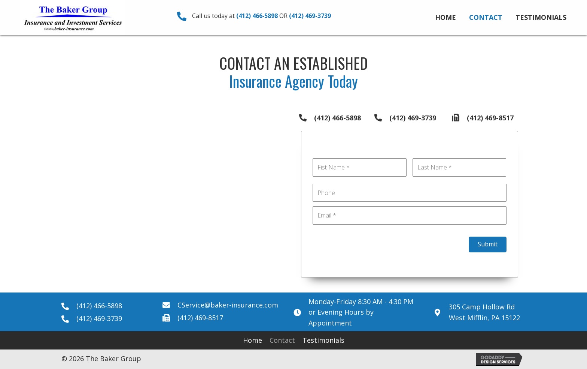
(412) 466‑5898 (257, 16)
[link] (445, 17)
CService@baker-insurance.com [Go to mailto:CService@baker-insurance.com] (227, 304)
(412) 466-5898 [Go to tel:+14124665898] (337, 117)
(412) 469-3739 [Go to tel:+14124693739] (412, 117)
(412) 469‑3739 (310, 16)
